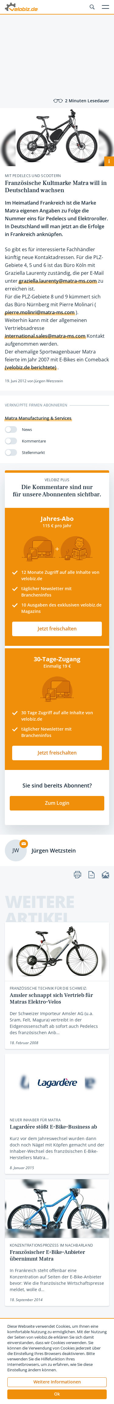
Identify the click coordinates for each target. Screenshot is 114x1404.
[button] (57, 1394)
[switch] (11, 429)
